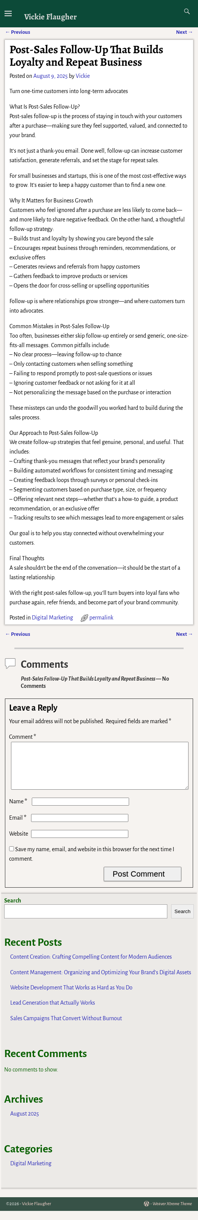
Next (184, 634)
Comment (23, 737)
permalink (101, 618)
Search (12, 910)
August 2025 (24, 1123)
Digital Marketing (52, 618)
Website (18, 843)
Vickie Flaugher (50, 16)
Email (18, 827)
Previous (17, 634)
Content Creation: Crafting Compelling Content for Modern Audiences (91, 966)
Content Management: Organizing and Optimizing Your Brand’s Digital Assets (100, 981)
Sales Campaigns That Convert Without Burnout (66, 1027)
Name (19, 811)
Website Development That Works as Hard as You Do (71, 997)
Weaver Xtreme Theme (172, 1213)
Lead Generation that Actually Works (52, 1012)
